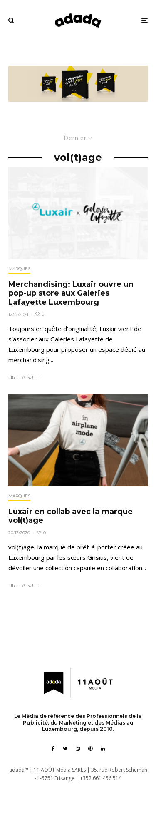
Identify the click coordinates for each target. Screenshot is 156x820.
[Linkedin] (103, 748)
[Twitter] (65, 748)
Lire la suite (24, 377)
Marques (19, 268)
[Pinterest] (90, 748)
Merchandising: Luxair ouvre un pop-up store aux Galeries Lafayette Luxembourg (71, 293)
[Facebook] (53, 748)
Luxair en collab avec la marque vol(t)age (70, 516)
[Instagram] (78, 748)
